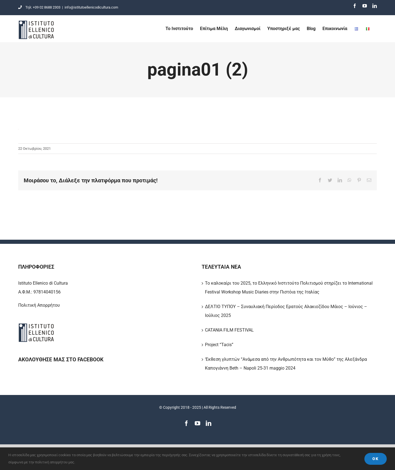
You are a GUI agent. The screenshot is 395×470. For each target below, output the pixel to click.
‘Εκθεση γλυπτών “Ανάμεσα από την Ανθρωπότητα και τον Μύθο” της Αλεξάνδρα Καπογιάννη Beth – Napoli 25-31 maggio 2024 (286, 364)
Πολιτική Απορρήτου (39, 305)
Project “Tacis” (219, 344)
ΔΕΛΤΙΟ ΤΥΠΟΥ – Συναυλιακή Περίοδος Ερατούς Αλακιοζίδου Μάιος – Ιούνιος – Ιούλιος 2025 (286, 311)
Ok (375, 458)
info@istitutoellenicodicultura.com (91, 7)
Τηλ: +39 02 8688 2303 (39, 7)
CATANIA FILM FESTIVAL (229, 330)
